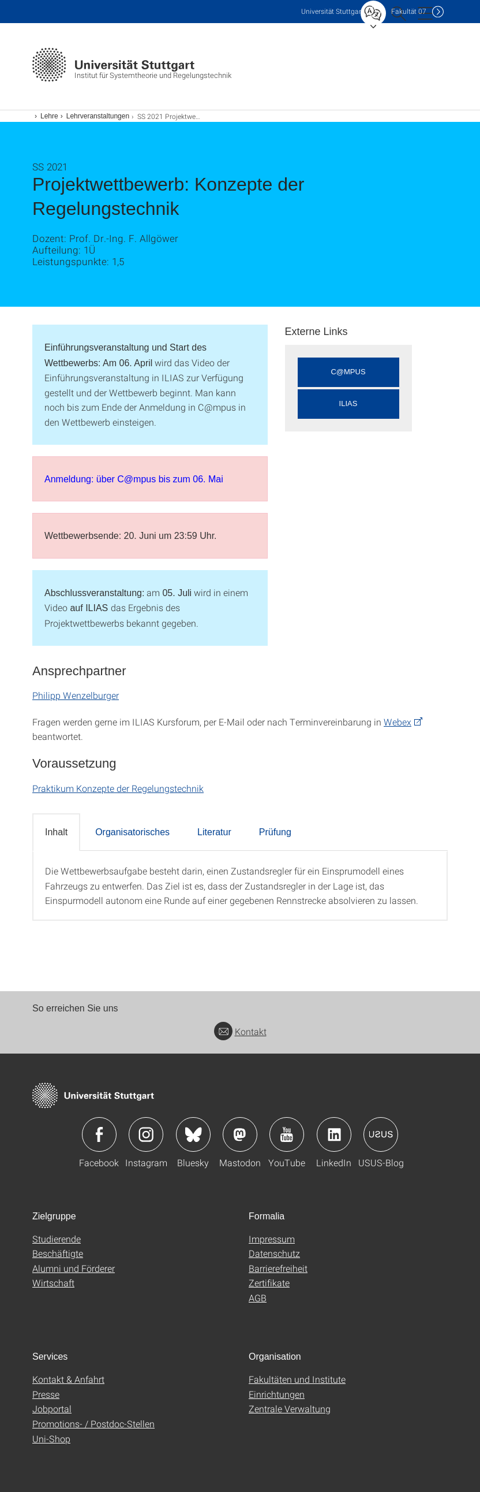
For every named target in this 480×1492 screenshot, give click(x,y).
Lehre (49, 116)
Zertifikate (269, 1283)
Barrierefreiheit (278, 1268)
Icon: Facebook (99, 1134)
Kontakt (240, 1031)
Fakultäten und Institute (297, 1379)
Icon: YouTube (286, 1134)
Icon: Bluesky (193, 1134)
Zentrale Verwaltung (290, 1408)
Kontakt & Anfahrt (68, 1379)
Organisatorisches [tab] (132, 832)
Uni (332, 11)
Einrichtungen (277, 1394)
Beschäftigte (57, 1253)
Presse (45, 1394)
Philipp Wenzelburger (75, 695)
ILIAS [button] (348, 403)
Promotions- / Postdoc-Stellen (93, 1423)
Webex (397, 722)
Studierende (56, 1239)
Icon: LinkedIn (334, 1134)
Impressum (272, 1239)
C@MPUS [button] (348, 371)
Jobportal (52, 1408)
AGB (258, 1298)
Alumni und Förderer (73, 1268)
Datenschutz (274, 1253)
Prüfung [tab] (275, 832)
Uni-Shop (51, 1439)
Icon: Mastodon (240, 1134)
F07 (408, 11)
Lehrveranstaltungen (97, 116)
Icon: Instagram (146, 1134)
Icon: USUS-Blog (380, 1134)
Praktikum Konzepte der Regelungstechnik (118, 788)
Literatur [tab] (214, 832)
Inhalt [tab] (56, 832)
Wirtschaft (53, 1283)
